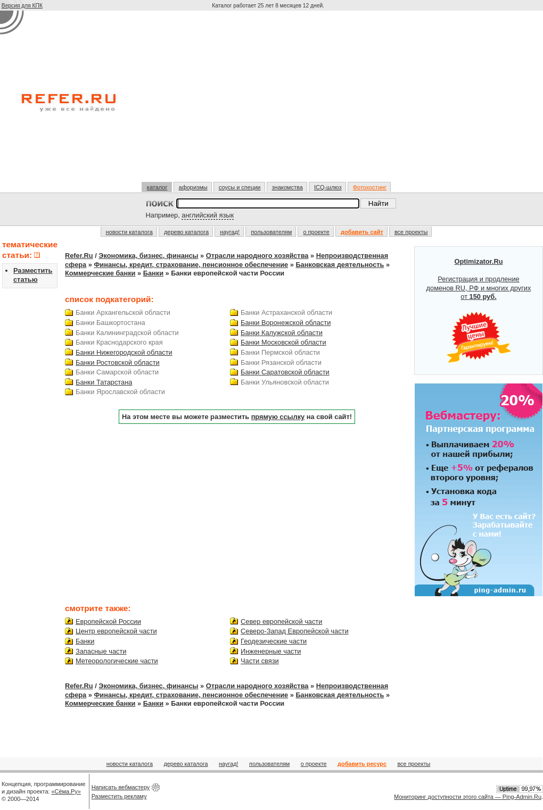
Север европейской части (281, 621)
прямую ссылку (278, 417)
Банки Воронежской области (286, 323)
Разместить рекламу (119, 796)
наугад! (230, 232)
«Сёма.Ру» (66, 791)
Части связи (260, 661)
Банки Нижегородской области (124, 352)
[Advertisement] (269, 100)
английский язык (208, 215)
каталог (157, 187)
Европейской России (108, 621)
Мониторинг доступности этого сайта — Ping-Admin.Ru (467, 797)
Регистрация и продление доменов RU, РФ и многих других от (478, 310)
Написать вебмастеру (121, 787)
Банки (153, 273)
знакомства (287, 187)
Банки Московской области (283, 342)
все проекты (411, 232)
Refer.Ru (79, 256)
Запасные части (101, 651)
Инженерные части (271, 651)
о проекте (316, 232)
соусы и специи (240, 187)
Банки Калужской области (282, 333)
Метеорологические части (117, 661)
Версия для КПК (22, 6)
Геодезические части (274, 641)
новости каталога (129, 232)
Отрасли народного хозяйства (257, 256)
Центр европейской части (116, 631)
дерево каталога (186, 232)
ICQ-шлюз (328, 187)
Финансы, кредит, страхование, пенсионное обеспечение (191, 265)
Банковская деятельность (339, 265)
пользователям (271, 232)
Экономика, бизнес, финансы (148, 256)
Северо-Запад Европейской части (294, 631)
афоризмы (193, 187)
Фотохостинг (369, 187)
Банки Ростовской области (118, 362)
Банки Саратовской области (285, 372)
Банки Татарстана (104, 382)
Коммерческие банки (100, 273)
